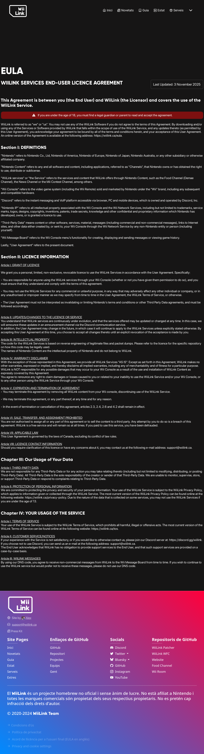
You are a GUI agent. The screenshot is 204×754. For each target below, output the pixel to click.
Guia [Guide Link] (143, 10)
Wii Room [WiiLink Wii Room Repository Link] (159, 671)
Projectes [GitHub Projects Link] (56, 660)
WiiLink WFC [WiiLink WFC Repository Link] (161, 654)
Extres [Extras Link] (11, 677)
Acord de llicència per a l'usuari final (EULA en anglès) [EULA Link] (48, 739)
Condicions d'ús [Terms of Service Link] (20, 725)
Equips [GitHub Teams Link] (55, 665)
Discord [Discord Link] (118, 647)
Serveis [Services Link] (176, 10)
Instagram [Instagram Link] (120, 671)
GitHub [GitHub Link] (55, 647)
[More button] (190, 10)
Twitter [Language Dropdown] (118, 654)
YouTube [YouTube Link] (119, 677)
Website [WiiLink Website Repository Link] (158, 660)
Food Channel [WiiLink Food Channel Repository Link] (162, 665)
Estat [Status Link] (159, 10)
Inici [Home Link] (107, 10)
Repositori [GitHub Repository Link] (57, 654)
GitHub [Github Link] (117, 665)
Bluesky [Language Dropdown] (118, 660)
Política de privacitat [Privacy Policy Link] (24, 732)
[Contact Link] (24, 624)
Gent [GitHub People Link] (53, 671)
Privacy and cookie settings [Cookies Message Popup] (29, 746)
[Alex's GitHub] (26, 618)
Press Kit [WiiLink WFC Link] (14, 631)
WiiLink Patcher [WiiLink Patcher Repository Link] (163, 647)
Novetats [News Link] (125, 10)
